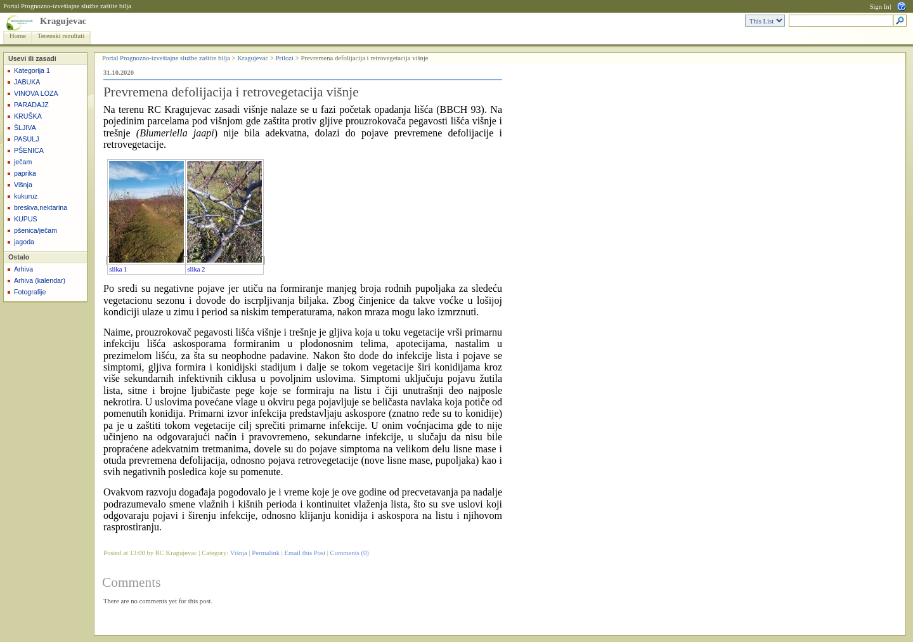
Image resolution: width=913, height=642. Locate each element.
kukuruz (25, 196)
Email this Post (305, 552)
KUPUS (25, 219)
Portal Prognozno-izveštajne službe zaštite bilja (67, 6)
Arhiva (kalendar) (39, 280)
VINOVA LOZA (36, 93)
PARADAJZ (31, 104)
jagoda (24, 242)
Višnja (23, 184)
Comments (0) (349, 552)
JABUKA (27, 82)
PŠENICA (29, 150)
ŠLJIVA (25, 127)
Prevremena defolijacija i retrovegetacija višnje (231, 92)
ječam (23, 162)
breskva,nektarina (40, 207)
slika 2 (196, 269)
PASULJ (26, 139)
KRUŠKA (28, 116)
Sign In (879, 6)
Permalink (266, 552)
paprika (25, 173)
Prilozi (285, 58)
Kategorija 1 (32, 70)
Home (18, 35)
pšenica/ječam (35, 230)
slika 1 (118, 269)
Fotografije (30, 292)
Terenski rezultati (60, 35)
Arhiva (23, 269)
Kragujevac (63, 21)
